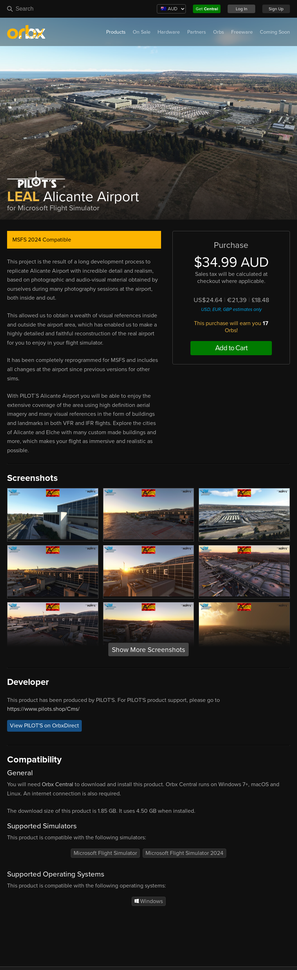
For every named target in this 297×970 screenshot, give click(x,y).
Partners (196, 32)
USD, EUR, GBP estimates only (231, 309)
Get (207, 8)
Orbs (218, 32)
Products (116, 32)
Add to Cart (231, 348)
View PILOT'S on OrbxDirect (44, 726)
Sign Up (276, 8)
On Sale (141, 32)
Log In (241, 8)
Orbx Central (57, 784)
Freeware (242, 32)
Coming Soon (275, 32)
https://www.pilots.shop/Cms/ (43, 709)
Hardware (169, 32)
